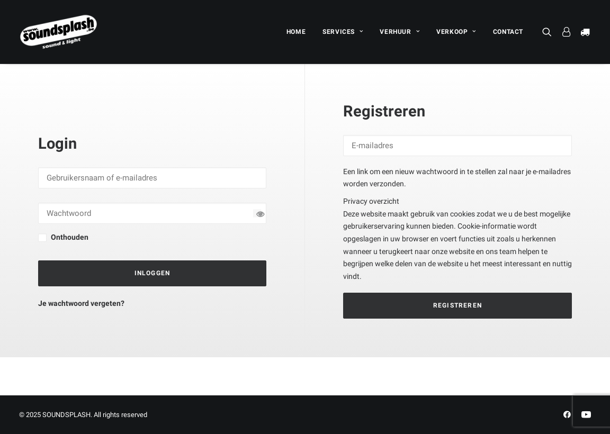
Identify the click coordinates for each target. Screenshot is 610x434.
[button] (549, 32)
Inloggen (152, 273)
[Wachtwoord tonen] (257, 214)
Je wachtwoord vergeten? (81, 303)
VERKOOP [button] (456, 31)
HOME (296, 31)
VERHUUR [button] (399, 31)
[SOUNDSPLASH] (58, 31)
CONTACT (508, 31)
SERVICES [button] (342, 31)
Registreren (457, 305)
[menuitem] (296, 32)
